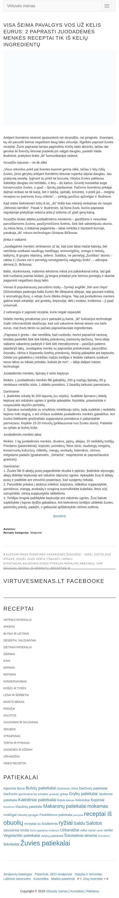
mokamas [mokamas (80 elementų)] (97, 806)
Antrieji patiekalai (17, 619)
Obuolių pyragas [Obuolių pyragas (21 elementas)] (28, 815)
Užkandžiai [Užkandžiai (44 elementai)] (69, 830)
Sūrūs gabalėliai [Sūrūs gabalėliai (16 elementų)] (39, 830)
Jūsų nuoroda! (93, 879)
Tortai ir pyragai (16, 743)
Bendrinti (59, 516)
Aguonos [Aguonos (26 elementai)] (9, 788)
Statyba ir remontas (88, 874)
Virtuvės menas (21, 6)
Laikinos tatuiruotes (17, 879)
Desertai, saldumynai (19, 640)
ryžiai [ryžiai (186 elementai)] (66, 822)
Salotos (9, 715)
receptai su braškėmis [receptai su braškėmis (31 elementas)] (41, 823)
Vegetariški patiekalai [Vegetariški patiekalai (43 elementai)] (21, 835)
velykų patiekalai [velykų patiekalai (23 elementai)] (52, 835)
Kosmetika (40, 879)
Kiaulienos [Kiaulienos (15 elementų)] (9, 807)
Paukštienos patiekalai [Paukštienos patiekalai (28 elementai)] (55, 815)
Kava (6, 661)
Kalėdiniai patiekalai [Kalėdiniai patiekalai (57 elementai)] (37, 799)
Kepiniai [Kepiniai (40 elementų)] (97, 800)
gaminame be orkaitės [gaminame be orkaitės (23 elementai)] (33, 794)
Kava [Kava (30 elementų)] (61, 800)
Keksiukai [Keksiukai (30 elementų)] (82, 800)
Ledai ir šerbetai (16, 695)
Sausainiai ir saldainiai (20, 722)
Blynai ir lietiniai (16, 633)
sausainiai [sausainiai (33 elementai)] (11, 830)
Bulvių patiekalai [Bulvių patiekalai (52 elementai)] (41, 788)
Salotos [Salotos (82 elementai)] (94, 823)
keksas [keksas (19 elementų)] (70, 800)
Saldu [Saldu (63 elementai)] (79, 823)
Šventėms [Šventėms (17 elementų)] (104, 836)
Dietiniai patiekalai (17, 647)
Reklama (92, 891)
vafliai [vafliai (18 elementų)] (83, 830)
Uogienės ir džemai (17, 749)
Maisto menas (13, 702)
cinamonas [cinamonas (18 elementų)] (63, 788)
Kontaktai (77, 891)
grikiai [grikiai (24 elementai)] (64, 794)
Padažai (9, 708)
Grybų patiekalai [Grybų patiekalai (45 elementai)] (83, 793)
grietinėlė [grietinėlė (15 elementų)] (54, 794)
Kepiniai (9, 667)
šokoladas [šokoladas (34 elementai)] (11, 844)
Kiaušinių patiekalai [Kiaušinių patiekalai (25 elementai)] (28, 806)
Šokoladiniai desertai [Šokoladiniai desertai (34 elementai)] (80, 835)
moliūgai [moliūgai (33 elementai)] (10, 815)
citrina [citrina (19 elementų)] (74, 788)
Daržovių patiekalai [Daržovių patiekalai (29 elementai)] (93, 788)
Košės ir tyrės (14, 688)
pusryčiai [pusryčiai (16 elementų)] (78, 815)
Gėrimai (9, 654)
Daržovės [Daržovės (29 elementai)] (10, 794)
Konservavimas (15, 681)
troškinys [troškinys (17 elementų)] (54, 830)
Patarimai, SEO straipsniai (53, 874)
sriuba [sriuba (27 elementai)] (24, 830)
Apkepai (9, 626)
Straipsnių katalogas (17, 874)
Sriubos (9, 729)
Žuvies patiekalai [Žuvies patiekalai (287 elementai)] (45, 843)
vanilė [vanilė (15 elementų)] (99, 830)
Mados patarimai (63, 879)
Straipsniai (36, 532)
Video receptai (14, 763)
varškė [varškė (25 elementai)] (108, 830)
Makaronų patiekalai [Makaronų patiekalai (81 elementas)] (64, 806)
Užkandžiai (11, 756)
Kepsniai (9, 674)
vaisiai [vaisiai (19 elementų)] (92, 830)
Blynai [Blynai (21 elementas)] (21, 788)
